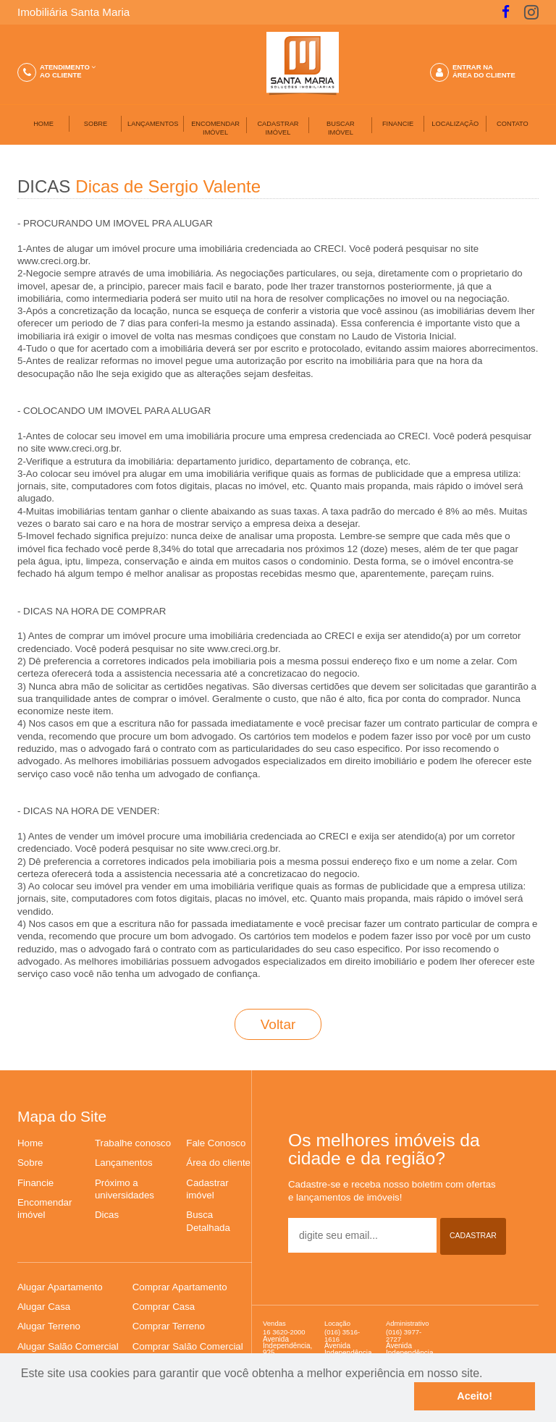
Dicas (107, 1214)
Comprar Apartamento (179, 1287)
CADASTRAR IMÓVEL (277, 128)
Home (30, 1143)
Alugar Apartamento (60, 1287)
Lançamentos (124, 1162)
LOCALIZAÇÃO (455, 123)
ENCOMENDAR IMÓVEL (215, 128)
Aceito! (474, 1396)
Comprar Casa (163, 1306)
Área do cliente (218, 1162)
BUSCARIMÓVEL (341, 128)
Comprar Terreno (168, 1326)
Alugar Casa (43, 1306)
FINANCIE (397, 123)
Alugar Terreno (48, 1326)
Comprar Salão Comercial (187, 1346)
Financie (35, 1182)
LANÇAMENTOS (152, 123)
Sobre (30, 1162)
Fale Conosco (215, 1143)
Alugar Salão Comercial (68, 1346)
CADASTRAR (473, 1235)
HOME (43, 123)
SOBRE (95, 123)
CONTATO (512, 123)
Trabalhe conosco (133, 1143)
